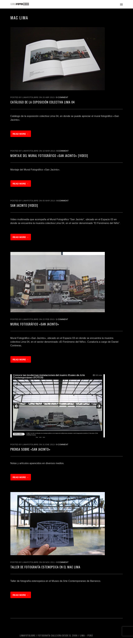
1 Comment (62, 319)
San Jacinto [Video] (24, 205)
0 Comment (62, 97)
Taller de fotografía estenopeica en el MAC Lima (45, 567)
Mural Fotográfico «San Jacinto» (34, 324)
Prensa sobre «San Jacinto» (30, 449)
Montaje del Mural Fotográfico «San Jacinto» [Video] (49, 155)
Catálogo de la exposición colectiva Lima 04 (42, 102)
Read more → (21, 134)
